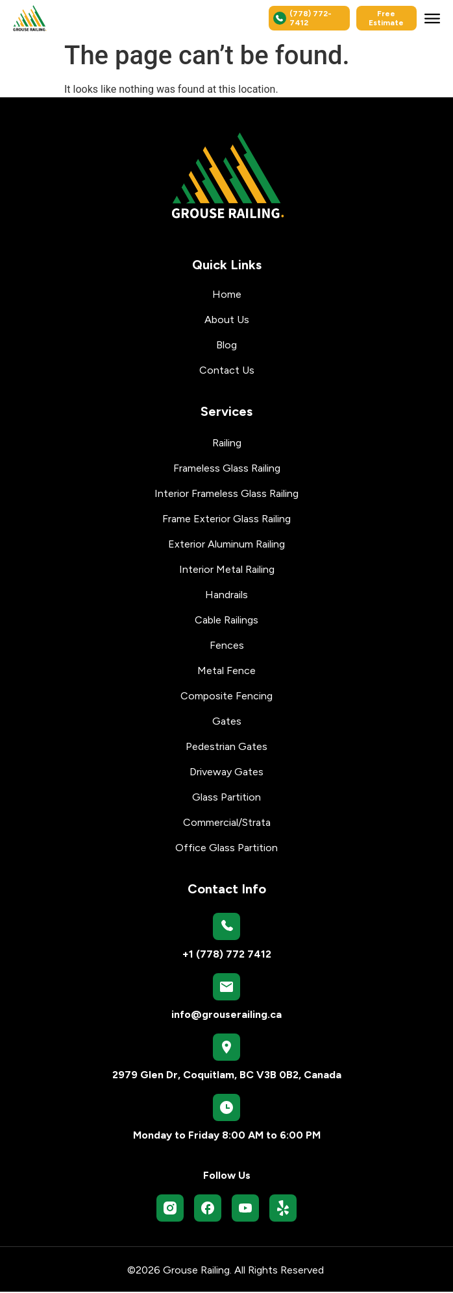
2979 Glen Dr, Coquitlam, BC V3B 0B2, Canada (226, 1076)
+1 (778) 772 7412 (226, 955)
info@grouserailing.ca (226, 1015)
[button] (432, 18)
